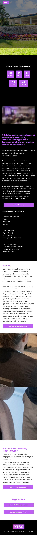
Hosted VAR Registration (18, 487)
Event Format (18, 205)
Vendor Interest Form (18, 512)
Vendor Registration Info (18, 326)
